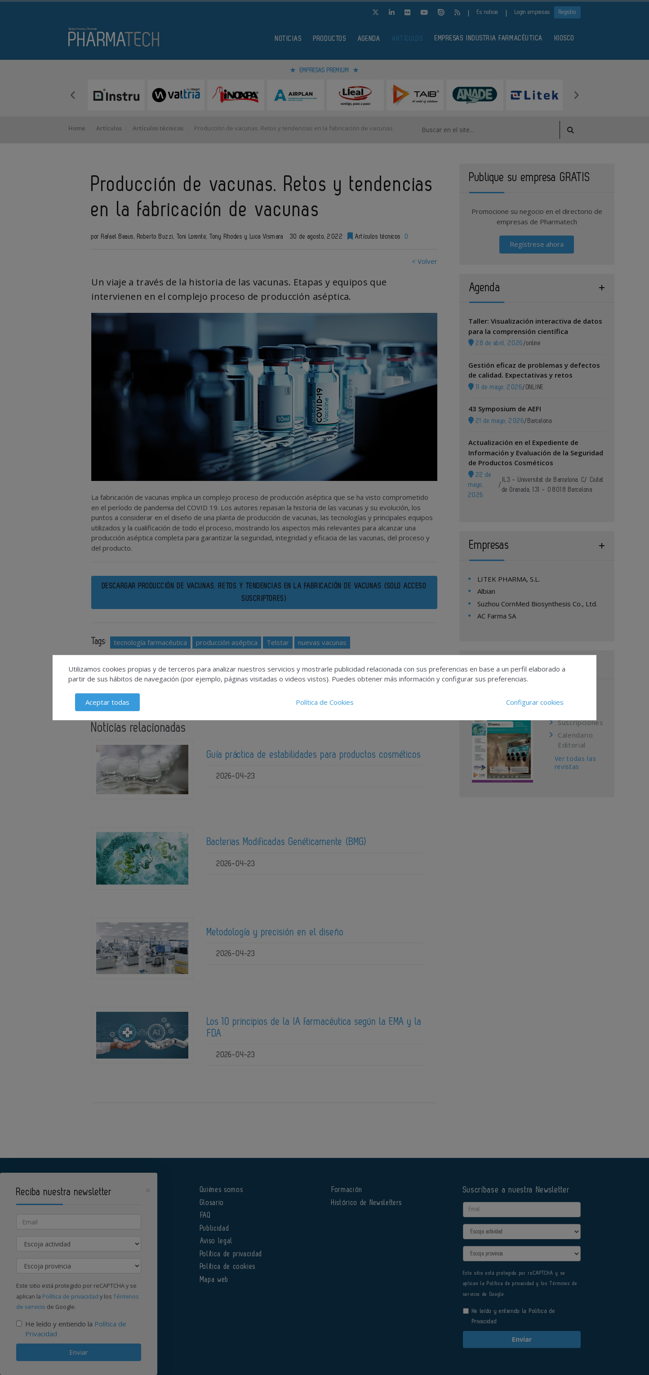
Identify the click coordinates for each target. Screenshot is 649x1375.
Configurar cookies (535, 702)
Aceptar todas (107, 702)
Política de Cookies (325, 702)
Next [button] (576, 94)
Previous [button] (72, 94)
